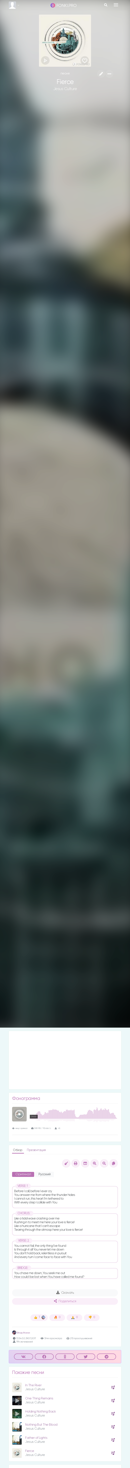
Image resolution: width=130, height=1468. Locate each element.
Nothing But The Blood (41, 1424)
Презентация (36, 1150)
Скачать (65, 1293)
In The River (33, 1385)
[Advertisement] (65, 1060)
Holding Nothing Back (40, 1411)
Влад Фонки (21, 1333)
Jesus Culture (65, 89)
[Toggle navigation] (116, 5)
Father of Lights (36, 1437)
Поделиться (65, 1301)
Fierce (29, 1451)
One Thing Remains (39, 1398)
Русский (45, 1174)
